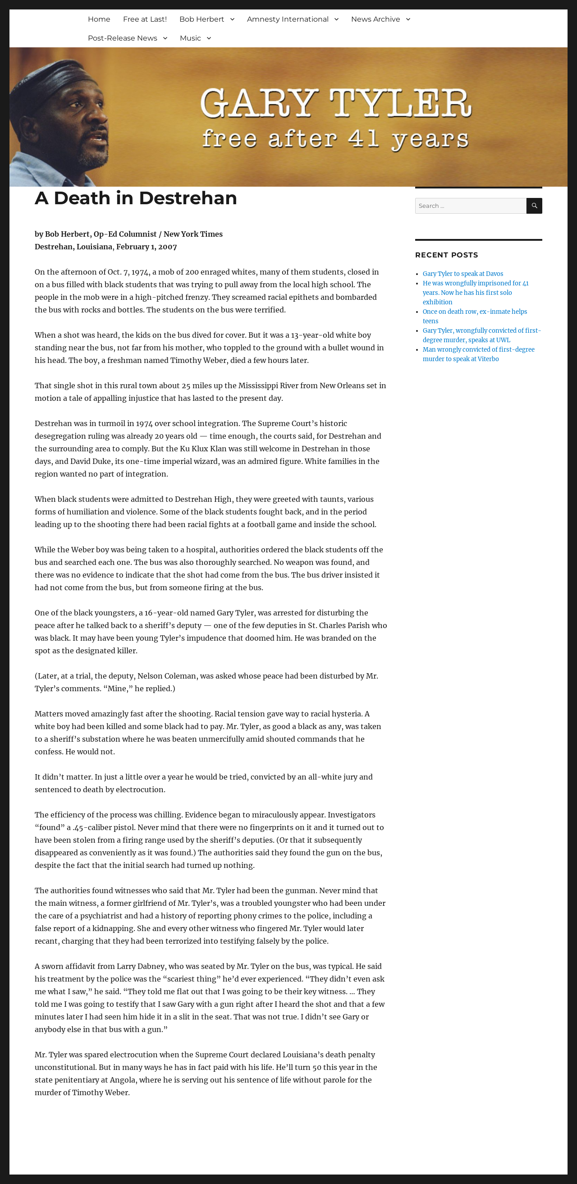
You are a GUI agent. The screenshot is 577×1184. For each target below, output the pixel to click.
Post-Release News (122, 38)
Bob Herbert (201, 19)
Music (190, 38)
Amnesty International (288, 19)
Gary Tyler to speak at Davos (463, 274)
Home (99, 19)
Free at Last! (145, 19)
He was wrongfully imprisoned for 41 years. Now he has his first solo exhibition (476, 293)
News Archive (375, 19)
